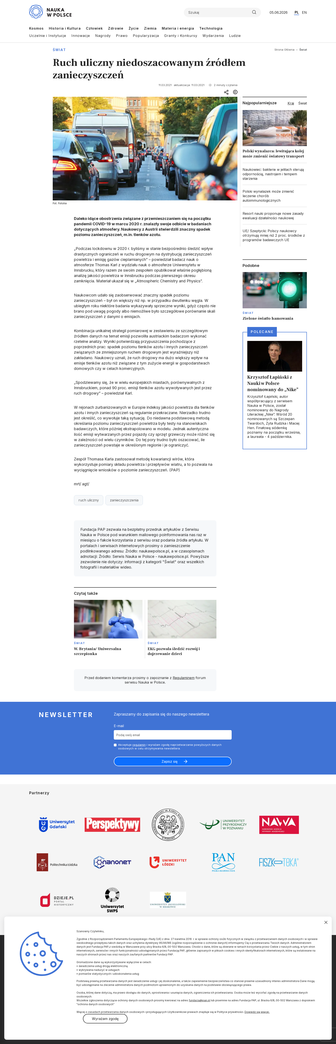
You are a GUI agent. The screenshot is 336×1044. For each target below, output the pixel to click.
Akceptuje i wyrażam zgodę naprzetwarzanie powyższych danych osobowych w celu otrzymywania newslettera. (170, 746)
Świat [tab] (302, 103)
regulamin (139, 744)
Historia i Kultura (65, 28)
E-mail (119, 726)
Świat (59, 50)
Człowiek (94, 28)
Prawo (122, 35)
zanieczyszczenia (124, 500)
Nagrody (103, 35)
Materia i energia (178, 28)
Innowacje (80, 35)
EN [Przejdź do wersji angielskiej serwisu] (304, 12)
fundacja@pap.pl (199, 1000)
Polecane (262, 332)
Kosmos (36, 28)
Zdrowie (115, 28)
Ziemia (150, 28)
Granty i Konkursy (180, 35)
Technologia (211, 28)
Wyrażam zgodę (105, 1019)
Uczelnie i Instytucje (47, 35)
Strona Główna (284, 49)
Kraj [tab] (291, 103)
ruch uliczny (88, 500)
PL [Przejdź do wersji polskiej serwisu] (297, 12)
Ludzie (235, 35)
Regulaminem (184, 678)
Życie (134, 28)
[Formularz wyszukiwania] (222, 12)
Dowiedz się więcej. (257, 1012)
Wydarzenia (213, 35)
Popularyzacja (146, 35)
